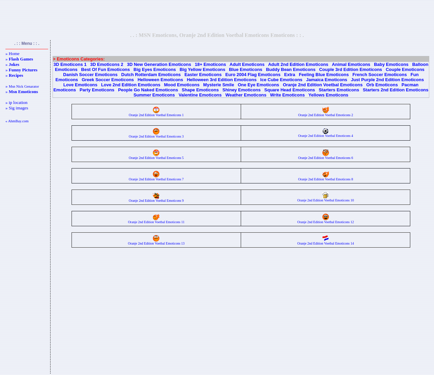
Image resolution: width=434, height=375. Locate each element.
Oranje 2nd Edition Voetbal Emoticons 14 (325, 241)
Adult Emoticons (247, 64)
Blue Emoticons (245, 69)
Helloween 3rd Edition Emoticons (222, 79)
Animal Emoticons (351, 64)
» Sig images (16, 107)
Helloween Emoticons (160, 79)
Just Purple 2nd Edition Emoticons (387, 79)
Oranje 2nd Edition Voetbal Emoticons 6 (325, 156)
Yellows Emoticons (329, 94)
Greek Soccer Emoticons (108, 79)
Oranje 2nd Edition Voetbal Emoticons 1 (156, 113)
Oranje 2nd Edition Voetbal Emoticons (322, 84)
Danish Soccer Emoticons (90, 74)
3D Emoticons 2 (106, 64)
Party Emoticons (97, 89)
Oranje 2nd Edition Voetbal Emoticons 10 (325, 198)
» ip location (16, 102)
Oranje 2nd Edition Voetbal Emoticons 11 (156, 220)
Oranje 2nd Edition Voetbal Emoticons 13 (156, 241)
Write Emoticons (287, 94)
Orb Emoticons (382, 84)
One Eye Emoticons (258, 84)
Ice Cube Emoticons (281, 79)
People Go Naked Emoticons (148, 89)
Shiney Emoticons (241, 89)
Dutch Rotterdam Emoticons (151, 74)
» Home (12, 53)
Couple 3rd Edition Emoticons (350, 69)
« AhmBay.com (16, 121)
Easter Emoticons (203, 74)
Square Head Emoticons (289, 89)
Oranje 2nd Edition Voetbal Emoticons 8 (325, 177)
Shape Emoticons (200, 89)
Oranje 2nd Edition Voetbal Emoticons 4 (325, 134)
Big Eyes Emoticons (155, 69)
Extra (289, 74)
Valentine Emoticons (200, 94)
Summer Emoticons (154, 94)
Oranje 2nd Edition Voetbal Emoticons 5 (156, 156)
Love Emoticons (80, 84)
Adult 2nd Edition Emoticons (298, 64)
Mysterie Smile (218, 84)
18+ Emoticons (210, 64)
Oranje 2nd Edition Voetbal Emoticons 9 (156, 199)
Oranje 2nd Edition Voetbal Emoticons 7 (156, 177)
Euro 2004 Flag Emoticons (253, 74)
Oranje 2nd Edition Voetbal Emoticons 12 (325, 220)
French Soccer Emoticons (380, 74)
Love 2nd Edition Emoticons (130, 84)
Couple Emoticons (405, 69)
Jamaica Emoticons (326, 79)
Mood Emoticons (182, 84)
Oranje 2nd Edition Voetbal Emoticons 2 (325, 113)
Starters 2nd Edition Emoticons (396, 89)
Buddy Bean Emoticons (290, 69)
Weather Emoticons (246, 94)
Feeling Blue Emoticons (324, 74)
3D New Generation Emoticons (159, 64)
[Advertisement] (217, 16)
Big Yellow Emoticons (202, 69)
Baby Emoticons (391, 64)
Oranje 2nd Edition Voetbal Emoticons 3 (156, 134)
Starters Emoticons (339, 89)
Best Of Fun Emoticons (105, 69)
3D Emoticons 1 (70, 64)
